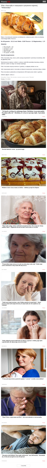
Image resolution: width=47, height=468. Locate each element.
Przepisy (43, 116)
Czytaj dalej (23, 465)
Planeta (5, 2)
